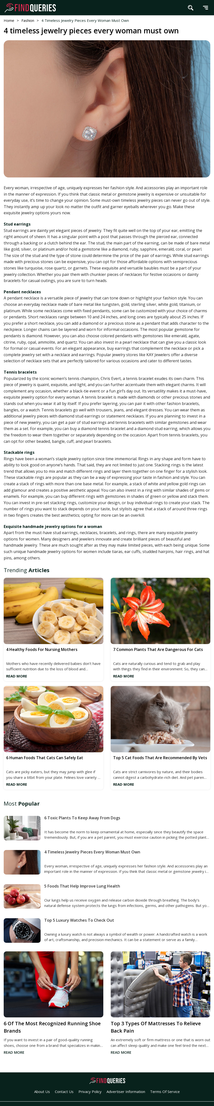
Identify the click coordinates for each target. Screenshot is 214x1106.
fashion (27, 20)
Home (9, 20)
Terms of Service (165, 1091)
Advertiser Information (126, 1091)
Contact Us (64, 1091)
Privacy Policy (90, 1091)
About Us (42, 1091)
